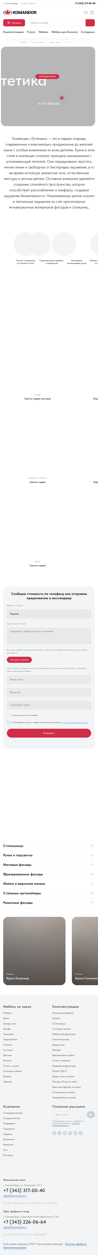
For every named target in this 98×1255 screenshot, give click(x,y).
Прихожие (8, 1034)
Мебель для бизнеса (64, 32)
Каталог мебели (38, 42)
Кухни (6, 1018)
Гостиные (8, 1050)
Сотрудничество (11, 1118)
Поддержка (9, 1123)
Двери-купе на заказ (63, 1076)
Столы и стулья (11, 1065)
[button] (86, 12)
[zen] (75, 1133)
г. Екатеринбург (11, 3)
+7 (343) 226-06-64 (24, 1222)
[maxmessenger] (54, 1133)
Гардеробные (10, 1039)
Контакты (8, 1155)
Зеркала (7, 1081)
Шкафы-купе (10, 1023)
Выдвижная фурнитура (64, 1065)
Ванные (7, 1060)
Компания (11, 1106)
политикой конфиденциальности (75, 722)
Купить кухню (55, 42)
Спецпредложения (12, 1113)
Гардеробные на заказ (64, 1097)
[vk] (60, 1133)
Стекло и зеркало (61, 1060)
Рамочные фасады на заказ (66, 1087)
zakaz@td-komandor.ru (15, 1195)
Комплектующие (13, 32)
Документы (9, 1139)
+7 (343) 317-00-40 (84, 3)
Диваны (7, 1076)
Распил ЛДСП (59, 1071)
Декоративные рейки (63, 1055)
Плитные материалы (63, 1013)
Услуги (31, 32)
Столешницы (58, 1023)
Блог (5, 1150)
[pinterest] (81, 1133)
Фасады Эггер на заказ (64, 1081)
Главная (23, 42)
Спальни (7, 1044)
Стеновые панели (12, 1071)
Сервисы (7, 1134)
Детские (7, 1055)
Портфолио (9, 1128)
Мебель (43, 32)
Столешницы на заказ (63, 1092)
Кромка (56, 1018)
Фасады (56, 1050)
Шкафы (7, 1028)
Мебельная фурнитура (64, 1034)
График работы (28, 3)
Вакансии (8, 1144)
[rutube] (70, 1133)
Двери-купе (58, 1044)
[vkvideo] (65, 1133)
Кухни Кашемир (17, 978)
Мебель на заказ (17, 1006)
